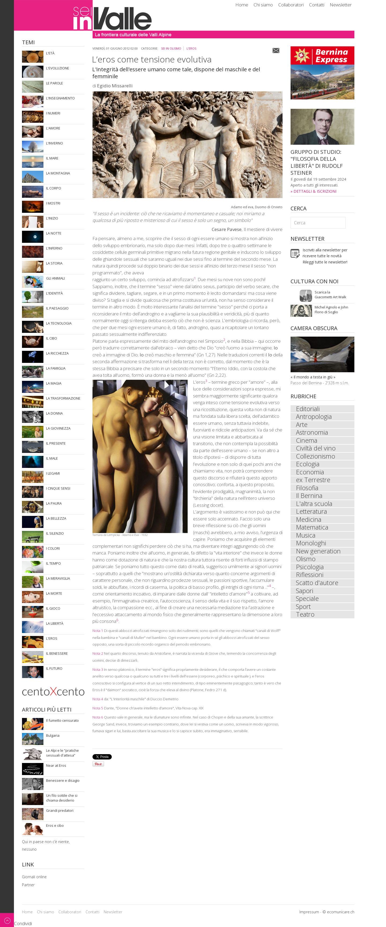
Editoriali (308, 409)
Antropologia (314, 417)
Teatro (305, 618)
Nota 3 (97, 669)
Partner (28, 884)
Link (28, 865)
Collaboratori (291, 5)
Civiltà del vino (316, 449)
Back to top (7, 920)
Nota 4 (97, 699)
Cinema (306, 441)
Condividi (23, 923)
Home (241, 5)
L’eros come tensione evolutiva (152, 59)
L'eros (191, 48)
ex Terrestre (313, 481)
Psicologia (310, 570)
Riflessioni (310, 578)
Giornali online (34, 876)
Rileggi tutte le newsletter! (325, 262)
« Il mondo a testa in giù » (313, 376)
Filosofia (307, 489)
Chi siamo (263, 5)
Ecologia (308, 465)
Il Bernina (309, 497)
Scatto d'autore (317, 586)
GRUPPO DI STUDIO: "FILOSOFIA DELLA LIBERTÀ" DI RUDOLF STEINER (317, 162)
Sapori (305, 594)
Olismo (306, 561)
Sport (303, 610)
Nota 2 (97, 653)
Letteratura (311, 513)
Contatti (316, 5)
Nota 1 (97, 630)
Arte (301, 425)
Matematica (312, 529)
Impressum (309, 911)
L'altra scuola (314, 505)
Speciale (307, 602)
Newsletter (341, 5)
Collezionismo (315, 457)
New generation (318, 553)
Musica (306, 537)
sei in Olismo (171, 48)
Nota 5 (97, 708)
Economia (310, 473)
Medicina (309, 521)
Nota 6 (97, 717)
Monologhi (311, 545)
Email (276, 50)
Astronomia (312, 433)
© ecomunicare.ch (338, 911)
